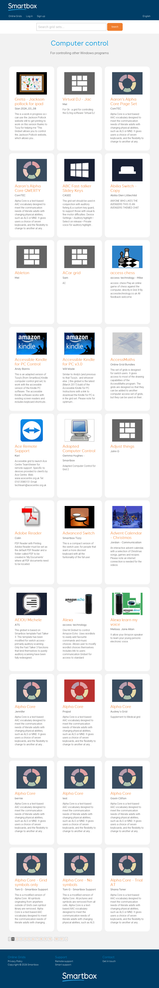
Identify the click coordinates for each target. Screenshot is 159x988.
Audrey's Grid (118, 711)
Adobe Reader (28, 533)
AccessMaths (122, 360)
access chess (122, 273)
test (65, 798)
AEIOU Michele (28, 620)
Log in (29, 16)
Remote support (64, 961)
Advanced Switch (79, 533)
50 (56, 939)
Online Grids (15, 16)
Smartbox (33, 965)
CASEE (67, 195)
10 (50, 939)
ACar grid (72, 273)
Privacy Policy (15, 961)
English (146, 16)
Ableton (22, 273)
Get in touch (109, 961)
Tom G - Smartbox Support (31, 889)
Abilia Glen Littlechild (123, 195)
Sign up (41, 16)
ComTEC (115, 108)
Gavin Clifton (118, 798)
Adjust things (122, 447)
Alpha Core (25, 707)
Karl (17, 455)
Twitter (140, 6)
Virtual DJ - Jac (77, 99)
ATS (17, 625)
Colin (18, 538)
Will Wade (69, 369)
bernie (19, 798)
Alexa (68, 620)
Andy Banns (22, 369)
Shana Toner (118, 889)
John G (114, 451)
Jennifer (20, 711)
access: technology (75, 625)
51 (62, 939)
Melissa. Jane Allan (122, 629)
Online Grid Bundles (122, 364)
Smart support (63, 965)
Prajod (67, 711)
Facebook (133, 6)
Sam (65, 277)
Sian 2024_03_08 (25, 108)
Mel (65, 104)
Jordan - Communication (125, 542)
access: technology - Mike (126, 277)
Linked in (147, 6)
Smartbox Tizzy (72, 538)
